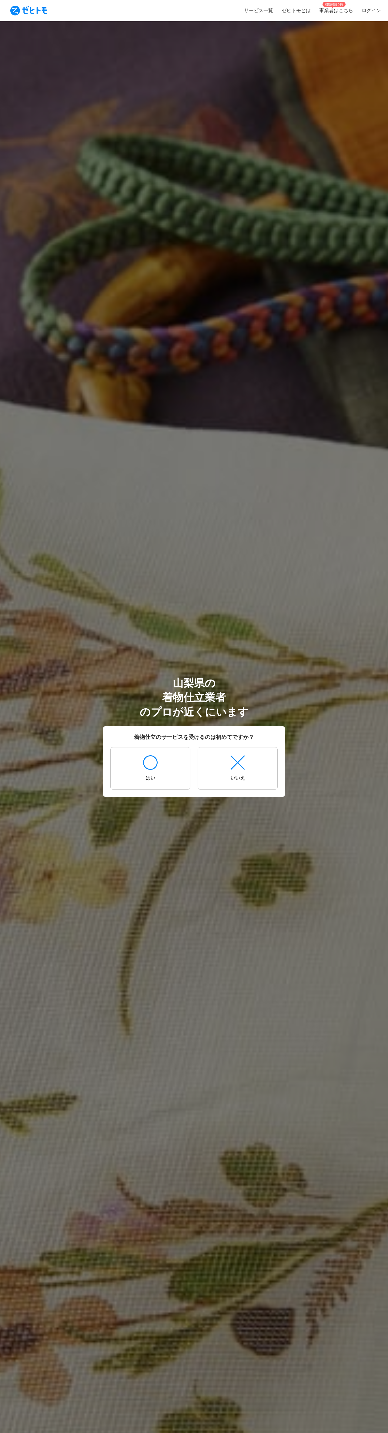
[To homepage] (29, 10)
